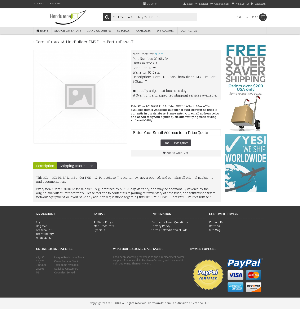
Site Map (215, 230)
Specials (99, 230)
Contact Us (216, 222)
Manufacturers (104, 226)
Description (45, 166)
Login (39, 222)
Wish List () (44, 238)
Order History (45, 234)
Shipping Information (77, 166)
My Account (43, 230)
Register (41, 226)
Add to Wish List (177, 152)
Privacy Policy (161, 226)
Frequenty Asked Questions (170, 222)
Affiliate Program (105, 222)
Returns (214, 226)
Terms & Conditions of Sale (170, 230)
